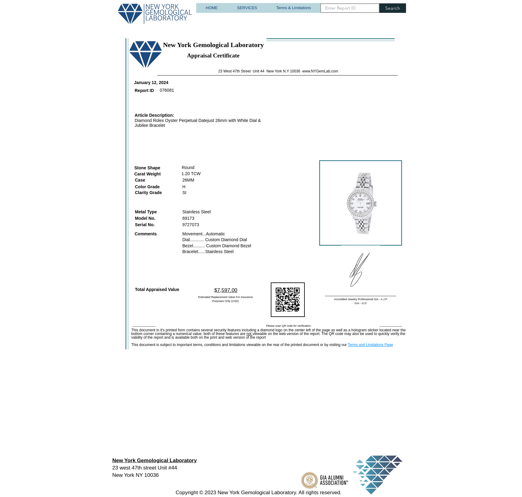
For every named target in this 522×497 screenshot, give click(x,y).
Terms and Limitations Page (370, 345)
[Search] (392, 8)
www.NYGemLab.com (320, 71)
